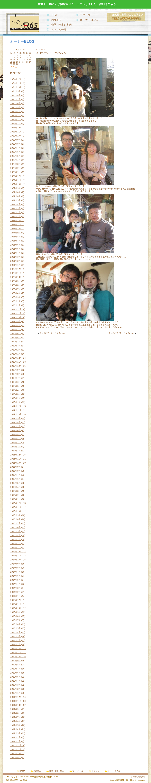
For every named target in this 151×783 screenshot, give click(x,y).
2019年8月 (15, 325)
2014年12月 (16, 551)
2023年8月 (15, 144)
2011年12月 (16, 697)
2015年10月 (16, 511)
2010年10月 (16, 753)
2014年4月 (15, 584)
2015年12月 (16, 503)
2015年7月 (15, 523)
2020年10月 (16, 277)
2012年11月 (16, 652)
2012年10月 (16, 656)
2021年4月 (15, 253)
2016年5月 (15, 483)
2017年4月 (15, 438)
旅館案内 (37, 771)
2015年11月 (16, 507)
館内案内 (56, 19)
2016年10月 (16, 463)
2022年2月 (15, 212)
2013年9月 (15, 612)
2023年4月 (15, 160)
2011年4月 (15, 729)
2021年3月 (15, 257)
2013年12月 (16, 600)
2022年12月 (16, 176)
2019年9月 (15, 321)
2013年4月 (15, 632)
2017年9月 (15, 418)
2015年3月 (15, 539)
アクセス (85, 15)
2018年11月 (16, 362)
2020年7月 (15, 289)
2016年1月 (15, 499)
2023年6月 (15, 152)
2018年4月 (15, 390)
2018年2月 (15, 398)
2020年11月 (16, 273)
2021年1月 (15, 265)
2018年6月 (15, 382)
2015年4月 (15, 535)
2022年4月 (15, 204)
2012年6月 (15, 672)
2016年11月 (16, 459)
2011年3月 (15, 733)
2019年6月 (15, 333)
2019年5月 (15, 337)
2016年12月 (16, 454)
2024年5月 (15, 107)
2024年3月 (15, 115)
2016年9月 (15, 467)
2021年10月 (16, 228)
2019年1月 (15, 354)
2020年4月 (15, 293)
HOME (55, 15)
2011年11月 (16, 701)
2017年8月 (15, 422)
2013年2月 (15, 640)
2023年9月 (15, 140)
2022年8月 (15, 192)
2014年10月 (16, 559)
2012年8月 (15, 664)
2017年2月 (15, 446)
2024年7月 (15, 99)
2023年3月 (15, 164)
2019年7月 (15, 329)
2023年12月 (16, 127)
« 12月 (14, 66)
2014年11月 (16, 555)
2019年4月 (15, 341)
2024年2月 (15, 119)
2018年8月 (15, 374)
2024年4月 (15, 111)
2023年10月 (16, 135)
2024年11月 (16, 83)
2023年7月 (15, 148)
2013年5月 (15, 628)
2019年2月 (15, 349)
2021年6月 (15, 245)
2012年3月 (15, 685)
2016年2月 (15, 495)
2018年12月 (16, 358)
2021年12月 (16, 220)
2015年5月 (15, 531)
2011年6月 (15, 721)
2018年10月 (16, 366)
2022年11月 (16, 180)
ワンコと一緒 (58, 29)
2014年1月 (15, 596)
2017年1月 (15, 450)
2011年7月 (15, 717)
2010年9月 (15, 757)
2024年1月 (15, 123)
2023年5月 (15, 156)
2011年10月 (16, 705)
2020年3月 (15, 297)
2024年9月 (15, 91)
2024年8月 (15, 95)
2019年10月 (16, 317)
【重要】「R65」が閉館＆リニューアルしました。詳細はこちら (75, 4)
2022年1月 (15, 216)
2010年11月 (16, 749)
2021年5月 (15, 249)
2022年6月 (15, 196)
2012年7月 (15, 668)
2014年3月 (15, 588)
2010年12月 (16, 745)
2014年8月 (15, 568)
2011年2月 (15, 737)
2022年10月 (16, 184)
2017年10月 (16, 414)
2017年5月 (15, 434)
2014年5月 (15, 580)
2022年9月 (15, 188)
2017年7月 (15, 426)
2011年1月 (15, 741)
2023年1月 (15, 172)
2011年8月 (15, 713)
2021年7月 (15, 240)
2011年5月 (15, 725)
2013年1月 (15, 644)
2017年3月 (15, 442)
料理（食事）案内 (61, 24)
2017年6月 (15, 430)
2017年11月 (16, 410)
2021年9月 (15, 232)
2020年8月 (15, 285)
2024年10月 (16, 87)
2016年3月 (15, 491)
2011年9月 (15, 709)
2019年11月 (16, 313)
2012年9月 (15, 660)
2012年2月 (15, 689)
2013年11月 (16, 604)
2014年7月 (15, 572)
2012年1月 (15, 693)
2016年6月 (15, 479)
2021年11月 (16, 224)
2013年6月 (15, 624)
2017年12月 (16, 406)
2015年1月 (15, 547)
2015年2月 (15, 543)
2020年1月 (15, 305)
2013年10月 (16, 608)
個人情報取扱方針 (138, 777)
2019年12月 (16, 309)
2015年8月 (15, 519)
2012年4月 (15, 681)
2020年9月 (15, 281)
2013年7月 (15, 620)
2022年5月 (15, 200)
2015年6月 (15, 527)
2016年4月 (15, 487)
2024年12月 (16, 79)
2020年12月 (16, 269)
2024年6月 (15, 103)
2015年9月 (15, 515)
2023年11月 (16, 131)
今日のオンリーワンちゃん (52, 333)
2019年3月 (15, 345)
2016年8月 (15, 471)
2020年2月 (15, 301)
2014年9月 (15, 563)
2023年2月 (15, 168)
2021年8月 (15, 236)
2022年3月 (15, 208)
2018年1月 (15, 402)
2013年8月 (15, 616)
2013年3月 (15, 636)
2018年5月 (15, 386)
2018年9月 (15, 370)
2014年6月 (15, 576)
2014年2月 (15, 592)
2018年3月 (15, 394)
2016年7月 (15, 475)
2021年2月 (15, 261)
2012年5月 (15, 677)
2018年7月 (15, 378)
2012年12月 (16, 648)
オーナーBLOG (89, 19)
